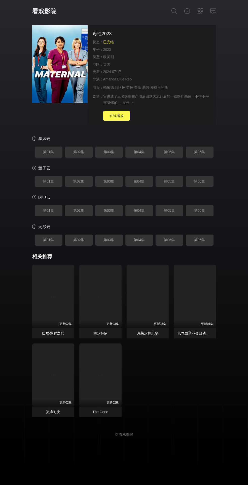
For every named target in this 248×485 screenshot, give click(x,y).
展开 (128, 103)
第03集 (109, 152)
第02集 (78, 152)
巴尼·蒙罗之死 (53, 333)
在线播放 (117, 116)
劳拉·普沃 (133, 87)
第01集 (48, 152)
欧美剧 (108, 57)
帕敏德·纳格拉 (114, 87)
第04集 (139, 152)
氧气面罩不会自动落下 (195, 333)
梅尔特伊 (100, 333)
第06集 (199, 152)
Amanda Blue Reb (117, 79)
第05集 (169, 152)
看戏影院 (44, 11)
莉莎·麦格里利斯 (155, 87)
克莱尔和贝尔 (147, 333)
